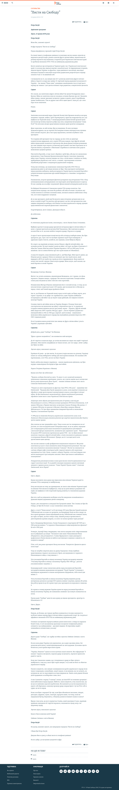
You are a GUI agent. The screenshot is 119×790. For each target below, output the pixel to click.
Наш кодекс (37, 773)
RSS (8, 780)
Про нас (35, 770)
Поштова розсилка (12, 777)
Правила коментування (14, 783)
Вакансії (36, 780)
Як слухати (10, 770)
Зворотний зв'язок (38, 783)
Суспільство (35, 8)
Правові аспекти (38, 777)
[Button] (77, 22)
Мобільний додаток (13, 773)
